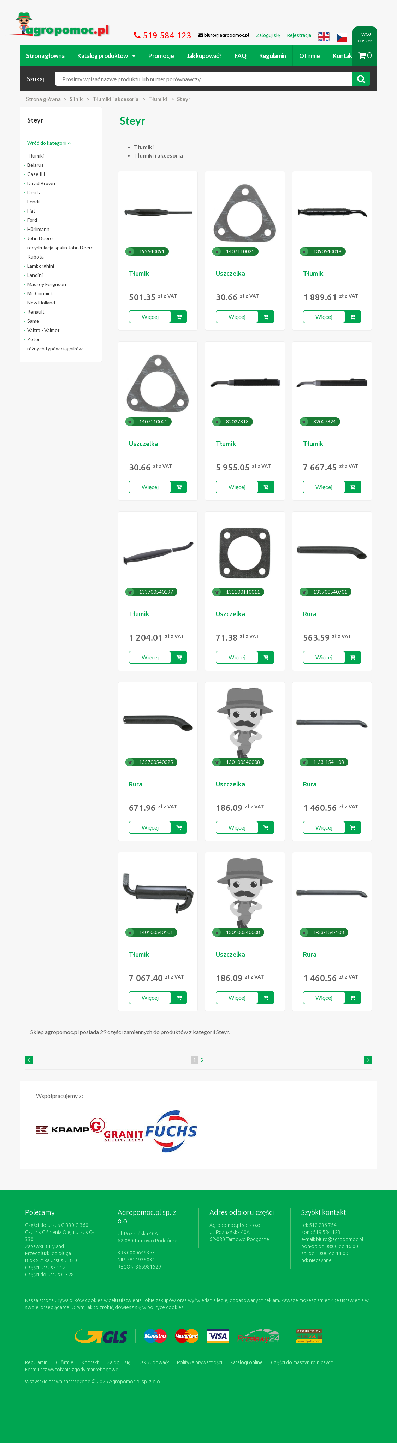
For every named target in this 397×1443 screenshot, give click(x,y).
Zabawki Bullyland (44, 1246)
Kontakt (343, 55)
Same (33, 321)
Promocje (161, 55)
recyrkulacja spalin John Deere (60, 247)
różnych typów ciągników (55, 348)
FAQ (240, 55)
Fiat (31, 211)
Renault (36, 312)
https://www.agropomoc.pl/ (39, 16)
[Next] (368, 1060)
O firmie (309, 55)
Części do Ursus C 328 (49, 1274)
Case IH (36, 174)
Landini (35, 275)
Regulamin (272, 55)
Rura (309, 613)
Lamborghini (40, 266)
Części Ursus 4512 (45, 1267)
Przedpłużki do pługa (48, 1253)
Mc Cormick (40, 293)
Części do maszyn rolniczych (302, 1362)
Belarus (35, 165)
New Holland (41, 302)
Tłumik (139, 273)
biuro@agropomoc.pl (339, 1239)
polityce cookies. (166, 1307)
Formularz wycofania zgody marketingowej (72, 1369)
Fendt (33, 201)
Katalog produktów (106, 55)
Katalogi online (246, 1362)
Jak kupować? (204, 55)
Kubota (35, 257)
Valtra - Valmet (43, 330)
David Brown (41, 183)
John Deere (40, 238)
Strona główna (45, 55)
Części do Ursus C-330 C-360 (56, 1225)
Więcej (150, 316)
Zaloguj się (119, 1362)
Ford (32, 220)
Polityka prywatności (199, 1362)
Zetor (33, 339)
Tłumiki (35, 156)
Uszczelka (230, 273)
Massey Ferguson (46, 284)
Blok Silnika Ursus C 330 (51, 1260)
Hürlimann (38, 229)
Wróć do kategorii (49, 143)
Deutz (34, 192)
